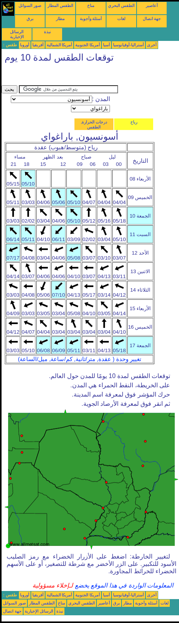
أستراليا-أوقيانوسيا (128, 44)
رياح (133, 122)
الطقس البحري (121, 5)
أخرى (152, 44)
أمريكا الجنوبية (87, 44)
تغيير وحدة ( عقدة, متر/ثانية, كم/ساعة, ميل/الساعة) (79, 359)
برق (30, 18)
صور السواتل (30, 5)
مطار (60, 18)
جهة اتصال (152, 18)
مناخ (91, 5)
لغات (121, 18)
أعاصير (152, 5)
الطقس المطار (60, 5)
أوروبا (24, 44)
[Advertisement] (63, 75)
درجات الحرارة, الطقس (94, 124)
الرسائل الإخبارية (17, 34)
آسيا (106, 44)
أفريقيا (38, 44)
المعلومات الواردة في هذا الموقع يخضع (123, 585)
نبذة (47, 31)
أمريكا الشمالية (60, 44)
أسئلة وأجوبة (91, 18)
